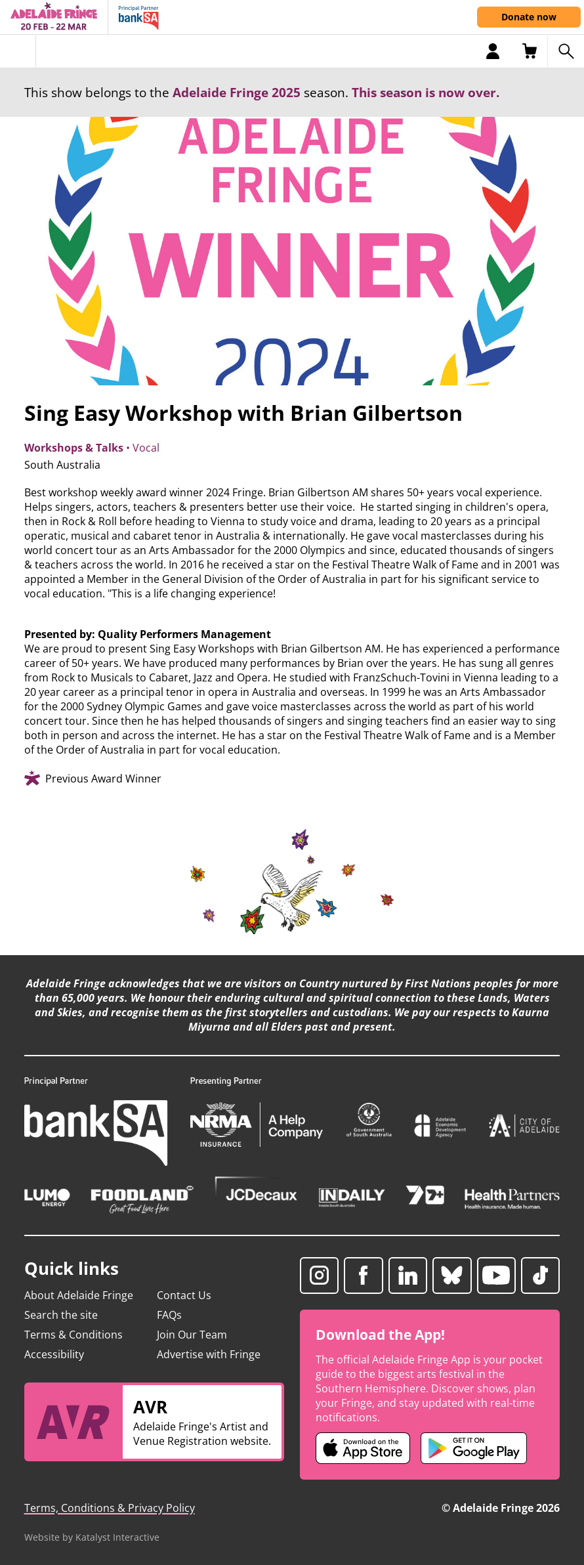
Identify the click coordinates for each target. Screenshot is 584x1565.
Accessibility (54, 1354)
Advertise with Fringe (209, 1354)
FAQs (169, 1315)
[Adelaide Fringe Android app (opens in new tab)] (474, 1448)
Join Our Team (192, 1334)
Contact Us (184, 1295)
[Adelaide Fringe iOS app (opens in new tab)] (363, 1448)
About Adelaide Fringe (78, 1295)
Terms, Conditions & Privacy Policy (109, 1508)
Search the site (61, 1315)
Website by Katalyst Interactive (91, 1537)
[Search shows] (565, 51)
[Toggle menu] (18, 51)
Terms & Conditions (73, 1334)
